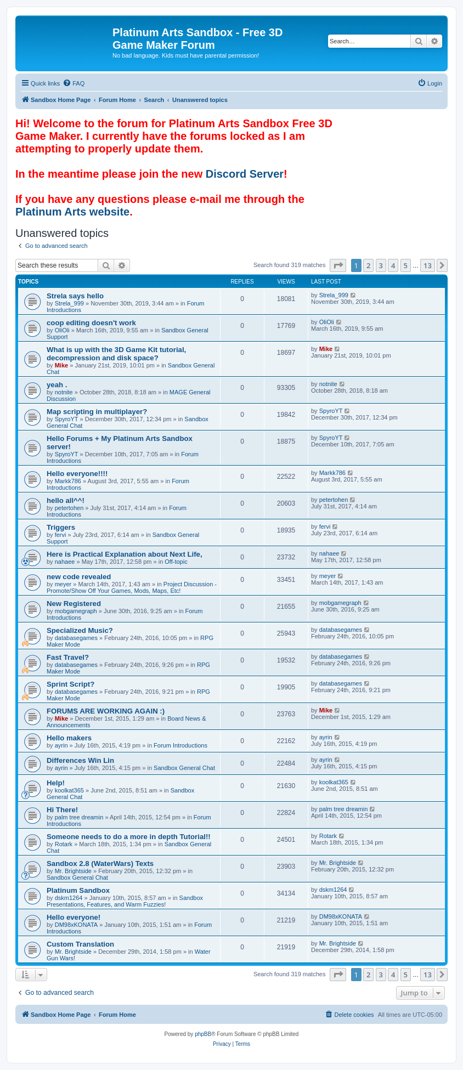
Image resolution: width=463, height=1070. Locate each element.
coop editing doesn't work (91, 323)
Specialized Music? (80, 630)
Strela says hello (75, 296)
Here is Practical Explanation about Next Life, (124, 554)
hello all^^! (65, 500)
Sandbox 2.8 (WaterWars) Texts (100, 863)
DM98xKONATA (76, 924)
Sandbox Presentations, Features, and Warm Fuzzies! (125, 901)
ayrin (61, 745)
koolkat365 (69, 790)
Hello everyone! (73, 917)
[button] (338, 265)
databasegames (76, 638)
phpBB (203, 1034)
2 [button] (368, 265)
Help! (56, 783)
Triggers (61, 527)
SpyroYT (66, 419)
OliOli (62, 330)
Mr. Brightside (73, 871)
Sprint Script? (70, 684)
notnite (64, 392)
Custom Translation (80, 944)
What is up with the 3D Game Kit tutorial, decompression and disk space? (116, 354)
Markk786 (68, 481)
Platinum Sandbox (78, 890)
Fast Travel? (68, 657)
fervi (60, 534)
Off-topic (176, 561)
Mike (61, 365)
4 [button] (393, 265)
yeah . (57, 385)
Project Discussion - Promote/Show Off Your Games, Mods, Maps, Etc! (132, 587)
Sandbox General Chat (184, 768)
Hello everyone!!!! (77, 473)
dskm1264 (69, 898)
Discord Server (245, 174)
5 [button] (406, 265)
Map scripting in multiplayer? (97, 411)
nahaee (65, 561)
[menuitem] (73, 83)
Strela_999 (69, 303)
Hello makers (69, 738)
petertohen (69, 508)
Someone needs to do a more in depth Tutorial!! (129, 837)
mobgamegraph (76, 611)
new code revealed (79, 577)
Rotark (63, 844)
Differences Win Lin (80, 760)
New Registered (74, 603)
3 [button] (381, 265)
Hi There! (62, 810)
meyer (63, 584)
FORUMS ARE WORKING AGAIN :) (106, 711)
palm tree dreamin (79, 817)
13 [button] (428, 265)
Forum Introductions (180, 745)
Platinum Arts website (72, 212)
